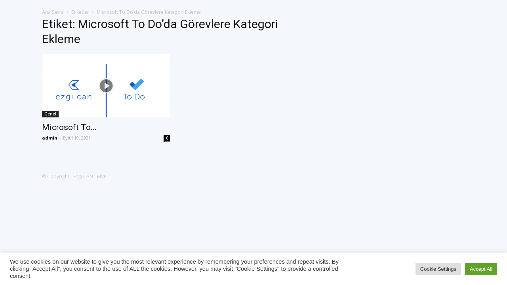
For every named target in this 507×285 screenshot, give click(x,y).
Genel (50, 114)
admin (49, 138)
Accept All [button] (481, 269)
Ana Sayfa (53, 12)
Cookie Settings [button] (438, 269)
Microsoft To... (69, 127)
